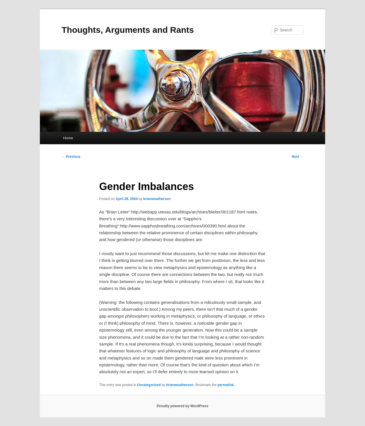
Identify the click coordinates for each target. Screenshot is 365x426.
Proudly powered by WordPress (182, 406)
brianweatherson (157, 199)
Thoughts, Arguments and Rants (128, 30)
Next (297, 157)
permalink (226, 385)
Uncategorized (149, 385)
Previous (71, 157)
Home (68, 138)
